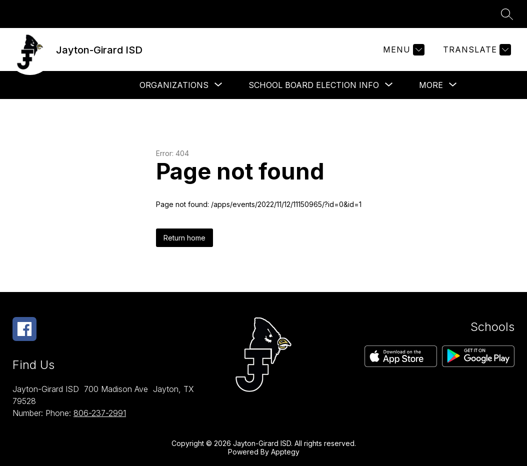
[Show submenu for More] (431, 85)
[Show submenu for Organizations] (174, 85)
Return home (185, 238)
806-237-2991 (100, 413)
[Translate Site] (475, 50)
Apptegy (285, 452)
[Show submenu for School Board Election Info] (313, 85)
